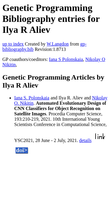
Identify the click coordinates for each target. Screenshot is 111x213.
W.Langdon (57, 43)
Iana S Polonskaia (66, 59)
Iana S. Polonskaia (31, 97)
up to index (13, 43)
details (85, 140)
